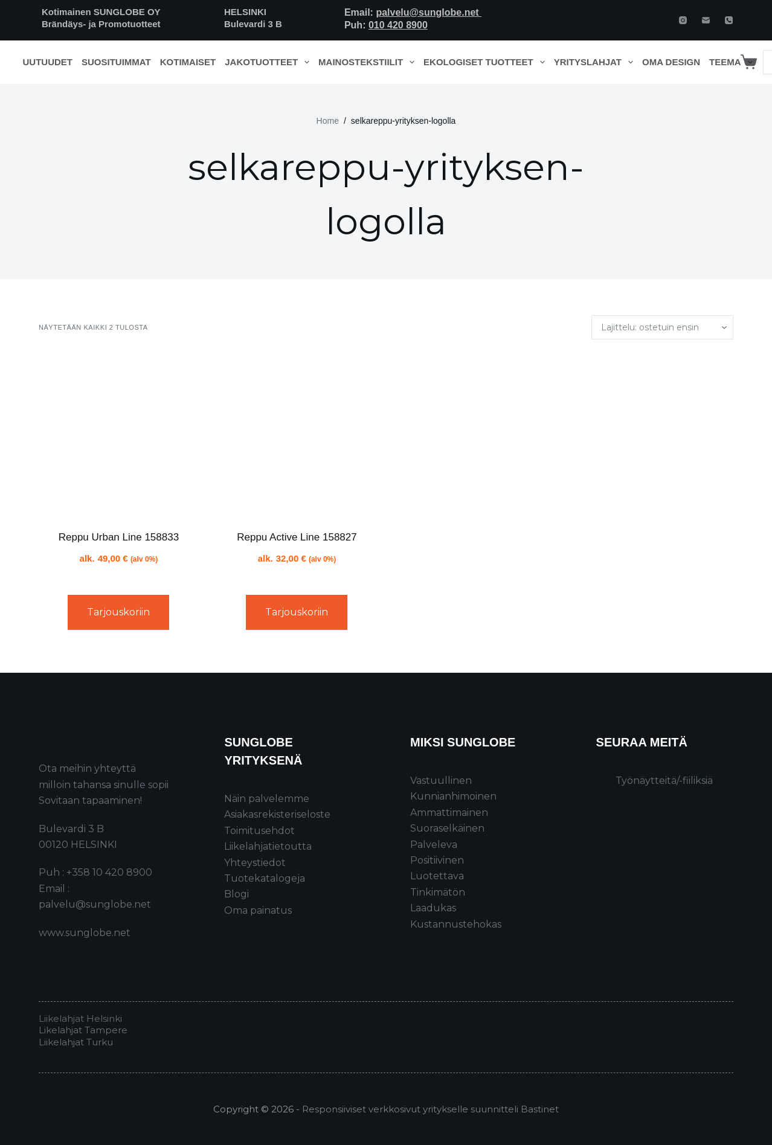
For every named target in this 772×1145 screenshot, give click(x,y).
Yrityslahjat (596, 62)
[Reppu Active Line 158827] (297, 434)
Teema (733, 62)
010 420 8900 (398, 25)
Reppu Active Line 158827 (297, 537)
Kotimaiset (188, 62)
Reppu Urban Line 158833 (119, 537)
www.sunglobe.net (84, 932)
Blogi (236, 894)
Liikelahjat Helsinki (80, 1018)
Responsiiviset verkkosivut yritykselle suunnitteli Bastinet (430, 1109)
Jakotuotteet (269, 62)
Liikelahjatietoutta (268, 846)
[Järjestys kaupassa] (662, 327)
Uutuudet (48, 62)
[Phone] (729, 20)
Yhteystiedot (255, 862)
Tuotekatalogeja (264, 878)
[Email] (706, 20)
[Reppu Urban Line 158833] (119, 434)
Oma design (671, 62)
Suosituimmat (116, 62)
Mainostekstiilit (368, 62)
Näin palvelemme (266, 798)
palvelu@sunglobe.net (428, 12)
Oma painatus (258, 910)
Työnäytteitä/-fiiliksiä (664, 780)
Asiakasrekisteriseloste (277, 814)
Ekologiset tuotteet (486, 62)
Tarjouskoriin (118, 612)
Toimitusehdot (259, 830)
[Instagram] (683, 20)
